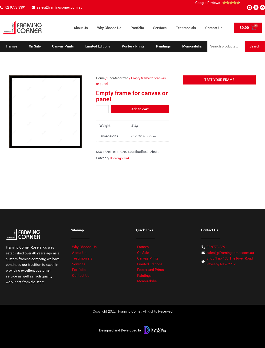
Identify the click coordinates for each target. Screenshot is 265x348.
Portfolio (137, 28)
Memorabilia (192, 46)
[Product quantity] (102, 109)
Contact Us (213, 28)
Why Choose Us (109, 28)
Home (100, 78)
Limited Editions (97, 46)
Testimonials (186, 28)
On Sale (35, 46)
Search (254, 46)
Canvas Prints (63, 46)
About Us (81, 28)
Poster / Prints (133, 46)
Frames (11, 46)
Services (160, 28)
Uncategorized (117, 78)
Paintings (163, 46)
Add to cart (140, 109)
